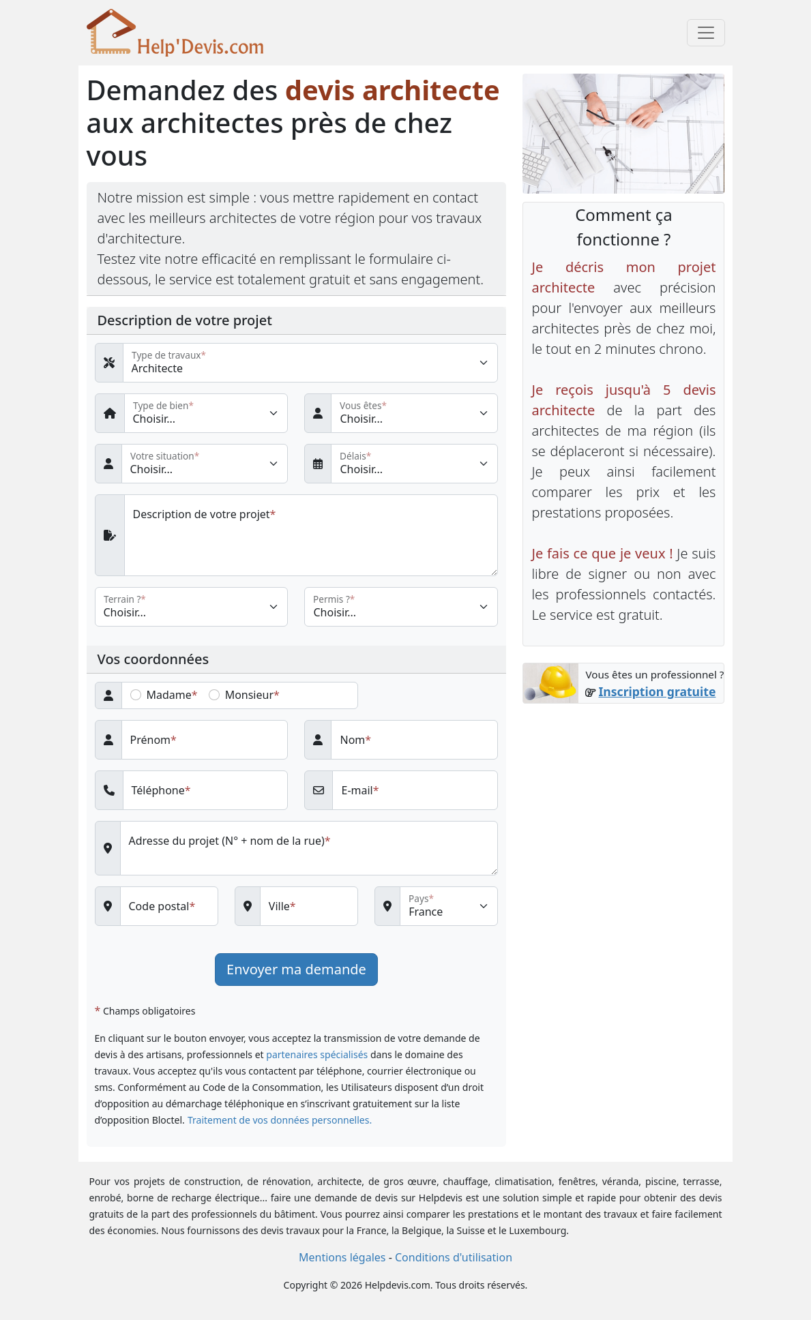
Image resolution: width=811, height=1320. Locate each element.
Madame (169, 694)
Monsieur (249, 694)
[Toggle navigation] (706, 32)
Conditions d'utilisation (453, 1257)
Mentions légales (342, 1257)
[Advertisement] (623, 924)
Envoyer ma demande (296, 969)
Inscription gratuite (657, 691)
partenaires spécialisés (317, 1054)
